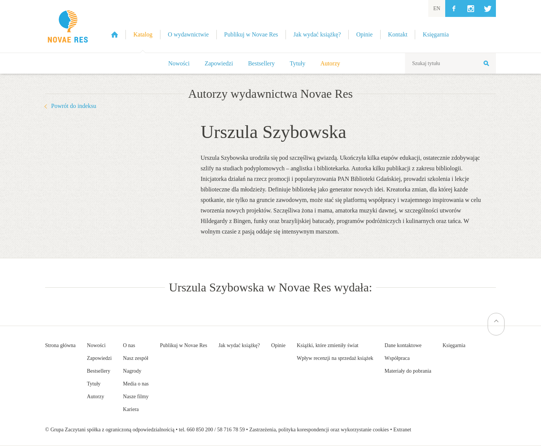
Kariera (131, 409)
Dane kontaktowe (403, 345)
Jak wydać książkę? (239, 345)
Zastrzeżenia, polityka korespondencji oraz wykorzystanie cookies (319, 429)
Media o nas (135, 384)
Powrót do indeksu (73, 106)
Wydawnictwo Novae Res (67, 26)
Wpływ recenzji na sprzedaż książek (335, 358)
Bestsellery (261, 63)
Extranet (402, 429)
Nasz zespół (135, 358)
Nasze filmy (135, 396)
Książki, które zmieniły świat (327, 345)
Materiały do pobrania (408, 371)
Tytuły (297, 63)
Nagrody (132, 371)
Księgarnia (454, 345)
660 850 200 (200, 429)
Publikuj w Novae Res (183, 345)
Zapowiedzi (219, 63)
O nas (129, 345)
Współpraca (397, 358)
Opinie (278, 345)
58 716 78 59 (231, 429)
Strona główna (60, 345)
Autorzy (330, 63)
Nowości (179, 63)
